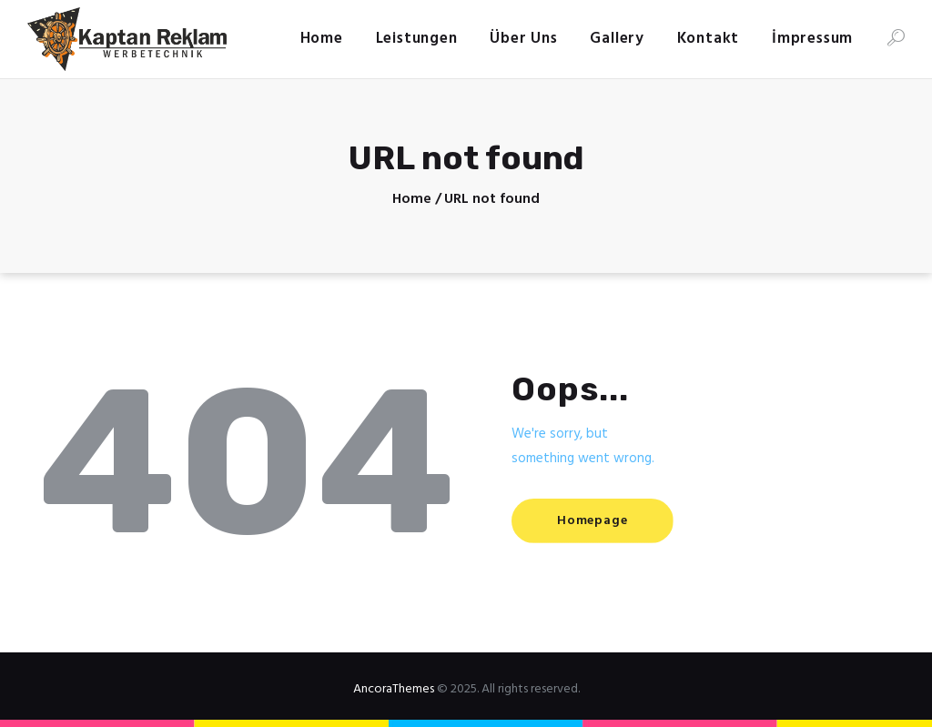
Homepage (592, 520)
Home (411, 199)
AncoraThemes (393, 689)
